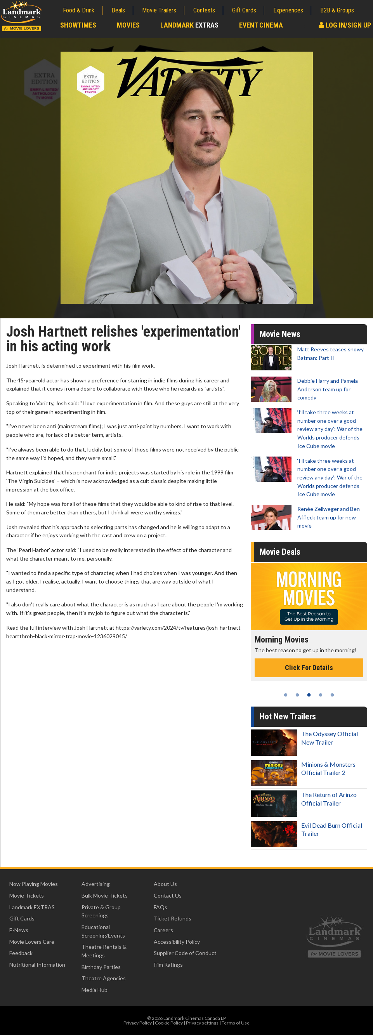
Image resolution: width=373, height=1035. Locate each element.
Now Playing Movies (33, 883)
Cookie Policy (169, 1023)
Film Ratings (168, 964)
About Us (165, 883)
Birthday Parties (101, 967)
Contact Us (168, 895)
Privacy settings (202, 1023)
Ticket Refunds (172, 918)
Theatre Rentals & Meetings (104, 951)
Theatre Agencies (104, 978)
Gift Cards (244, 10)
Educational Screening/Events (103, 931)
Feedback (21, 953)
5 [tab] (332, 695)
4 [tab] (320, 695)
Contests (204, 10)
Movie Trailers (159, 10)
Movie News (280, 334)
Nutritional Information (37, 964)
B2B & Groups (337, 10)
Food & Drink (78, 10)
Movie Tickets (26, 895)
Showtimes (78, 25)
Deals (118, 10)
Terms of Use (236, 1023)
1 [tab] (286, 695)
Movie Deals (280, 552)
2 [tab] (297, 695)
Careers (163, 930)
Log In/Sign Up (345, 25)
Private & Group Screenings (101, 911)
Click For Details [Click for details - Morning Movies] (309, 667)
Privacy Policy (137, 1023)
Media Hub (95, 989)
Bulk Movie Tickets (105, 895)
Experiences (288, 10)
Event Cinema (261, 25)
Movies (128, 25)
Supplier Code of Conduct (185, 953)
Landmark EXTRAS (32, 907)
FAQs (160, 907)
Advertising (96, 883)
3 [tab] (309, 695)
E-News (18, 930)
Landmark (189, 25)
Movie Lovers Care (31, 941)
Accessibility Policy (177, 941)
